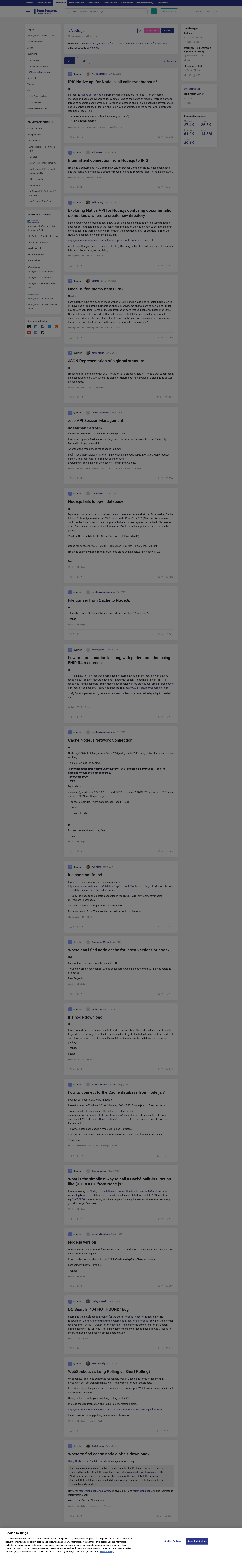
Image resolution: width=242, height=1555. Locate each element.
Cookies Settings (172, 1544)
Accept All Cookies (197, 1544)
